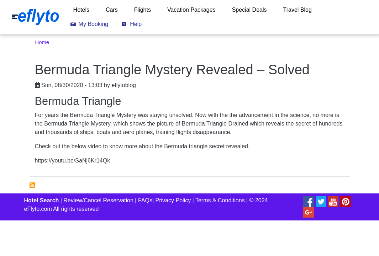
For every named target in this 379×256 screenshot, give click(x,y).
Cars (112, 10)
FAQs (145, 200)
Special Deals (249, 10)
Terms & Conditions (220, 200)
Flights (142, 10)
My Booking (94, 24)
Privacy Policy (173, 200)
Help (136, 24)
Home (42, 42)
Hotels (81, 10)
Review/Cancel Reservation (98, 200)
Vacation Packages (191, 10)
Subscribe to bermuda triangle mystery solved (32, 185)
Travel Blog (297, 10)
